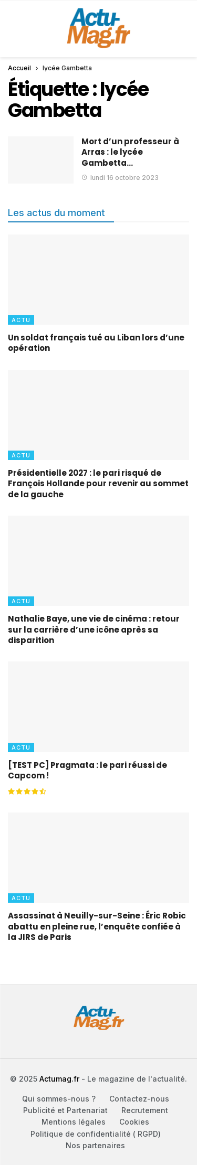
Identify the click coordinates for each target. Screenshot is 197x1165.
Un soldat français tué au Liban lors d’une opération (96, 343)
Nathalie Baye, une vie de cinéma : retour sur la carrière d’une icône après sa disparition (94, 629)
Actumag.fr (59, 1078)
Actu (21, 320)
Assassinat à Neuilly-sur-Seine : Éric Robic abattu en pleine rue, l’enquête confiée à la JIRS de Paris (97, 926)
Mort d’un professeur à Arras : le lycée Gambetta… (130, 152)
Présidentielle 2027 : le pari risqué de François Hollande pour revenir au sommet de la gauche (98, 483)
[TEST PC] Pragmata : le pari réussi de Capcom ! (87, 770)
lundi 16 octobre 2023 (120, 177)
